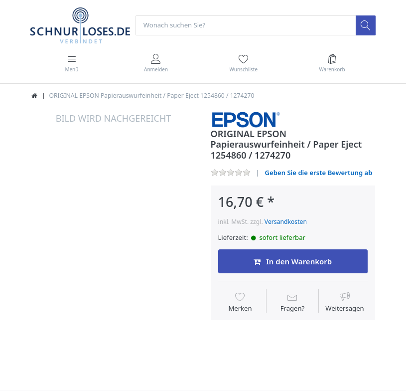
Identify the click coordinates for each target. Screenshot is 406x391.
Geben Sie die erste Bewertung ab (319, 172)
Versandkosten (286, 221)
